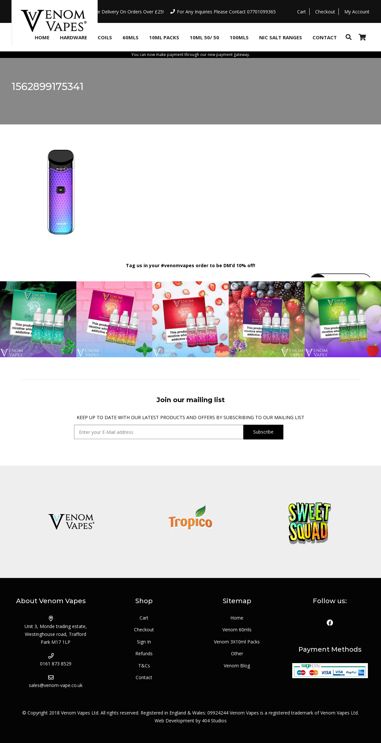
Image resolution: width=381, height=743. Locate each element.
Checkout (144, 629)
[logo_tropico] (190, 521)
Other (237, 653)
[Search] (348, 37)
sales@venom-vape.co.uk (56, 685)
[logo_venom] (71, 521)
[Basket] (362, 37)
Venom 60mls (237, 629)
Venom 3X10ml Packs (237, 642)
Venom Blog (237, 665)
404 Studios (214, 720)
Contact (144, 677)
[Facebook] (330, 623)
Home (236, 618)
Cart (144, 618)
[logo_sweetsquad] (309, 521)
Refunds (144, 653)
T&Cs (144, 665)
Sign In (144, 642)
